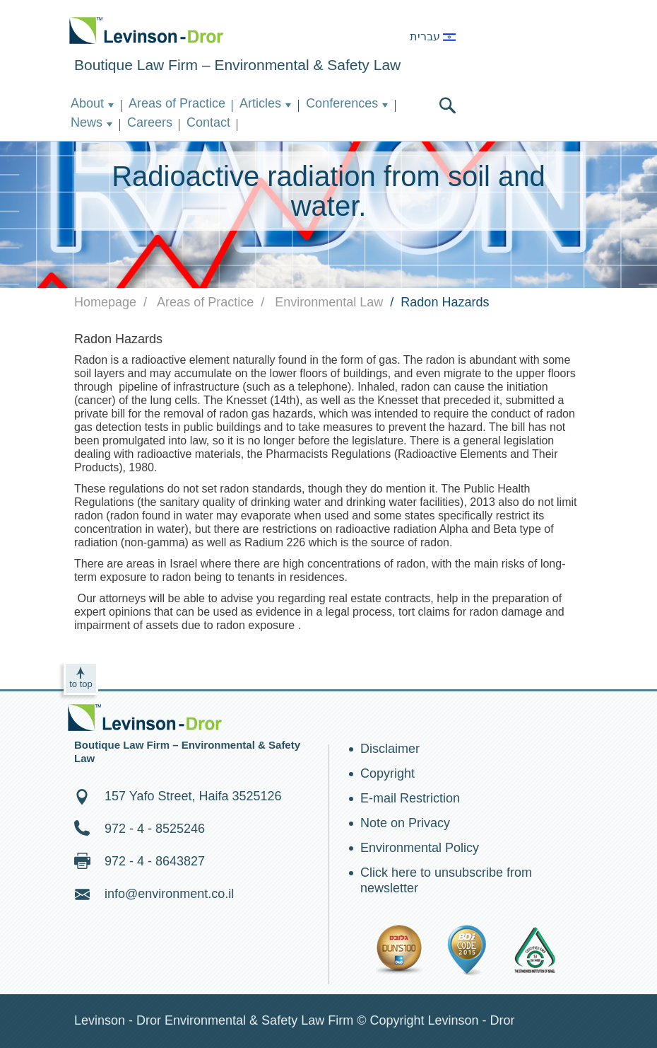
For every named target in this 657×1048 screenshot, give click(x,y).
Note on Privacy (405, 823)
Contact (208, 122)
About (87, 103)
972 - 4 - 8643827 (155, 861)
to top (81, 684)
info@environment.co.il (169, 894)
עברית (433, 36)
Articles (260, 103)
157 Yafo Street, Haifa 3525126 (193, 796)
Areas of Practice (177, 103)
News (86, 122)
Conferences (342, 103)
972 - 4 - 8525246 (155, 829)
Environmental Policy (419, 848)
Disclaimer (390, 749)
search (447, 105)
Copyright (387, 773)
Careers (149, 122)
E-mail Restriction (410, 798)
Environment (146, 30)
